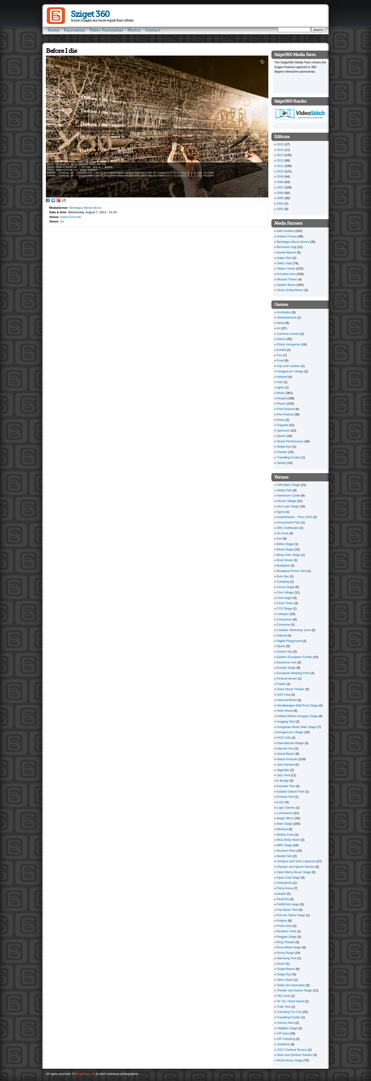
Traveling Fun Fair (289, 1012)
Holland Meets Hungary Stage (297, 716)
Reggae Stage (286, 936)
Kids (280, 382)
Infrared (282, 377)
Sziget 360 (90, 14)
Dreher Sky (284, 651)
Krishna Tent (285, 796)
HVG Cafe (284, 737)
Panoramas (74, 30)
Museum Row (286, 850)
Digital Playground (289, 641)
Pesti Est (283, 899)
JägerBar (283, 770)
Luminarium (285, 813)
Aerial (280, 323)
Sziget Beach (286, 969)
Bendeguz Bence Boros (85, 207)
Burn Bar (283, 576)
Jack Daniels (285, 764)
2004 (280, 203)
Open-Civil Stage (288, 877)
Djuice (281, 646)
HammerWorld (287, 700)
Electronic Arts (286, 662)
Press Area (284, 926)
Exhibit (281, 350)
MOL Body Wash (288, 839)
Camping (283, 581)
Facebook (48, 200)
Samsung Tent (286, 958)
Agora (281, 512)
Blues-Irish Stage (288, 555)
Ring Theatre (286, 942)
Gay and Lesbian (288, 366)
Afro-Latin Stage (288, 506)
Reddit (64, 200)
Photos (134, 30)
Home (53, 30)
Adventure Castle (288, 495)
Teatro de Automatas (291, 985)
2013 (280, 155)
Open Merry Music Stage (294, 872)
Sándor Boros (286, 285)
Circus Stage (285, 587)
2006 (280, 193)
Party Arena (285, 888)
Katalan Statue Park (290, 791)
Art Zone (282, 533)
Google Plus (58, 200)
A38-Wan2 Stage (288, 485)
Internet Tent (285, 748)
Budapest (283, 565)
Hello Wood (285, 710)
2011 (280, 166)
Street (281, 963)
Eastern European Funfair (294, 657)
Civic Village (285, 592)
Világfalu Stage (287, 1028)
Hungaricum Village (290, 371)
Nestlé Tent (284, 856)
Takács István (286, 268)
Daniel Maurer (286, 252)
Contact (152, 30)
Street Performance (290, 441)
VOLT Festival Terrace (292, 1049)
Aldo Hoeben (285, 231)
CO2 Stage (284, 608)
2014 (280, 150)
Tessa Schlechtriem (290, 290)
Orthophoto (284, 883)
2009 (280, 176)
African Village (286, 501)
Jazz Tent (283, 775)
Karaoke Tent (286, 786)
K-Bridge (283, 780)
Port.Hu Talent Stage (291, 915)
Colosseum (284, 619)
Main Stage (284, 823)
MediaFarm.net (85, 1074)
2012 (280, 160)
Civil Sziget (284, 598)
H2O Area (283, 694)
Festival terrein (287, 678)
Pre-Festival (285, 414)
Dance (281, 339)
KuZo (280, 802)
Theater (282, 452)
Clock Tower (285, 603)
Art (62, 221)
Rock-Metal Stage (289, 947)
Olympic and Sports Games (295, 866)
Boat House (285, 560)
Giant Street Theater (291, 689)
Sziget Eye (284, 446)
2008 (280, 182)
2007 (280, 187)
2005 (280, 198)
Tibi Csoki (283, 996)
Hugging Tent (286, 721)
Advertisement (286, 317)
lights (280, 387)
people (281, 893)
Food (280, 360)
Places (281, 403)
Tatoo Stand (285, 979)
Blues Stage (285, 549)
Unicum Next (285, 1022)
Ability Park (284, 490)
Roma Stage (285, 953)
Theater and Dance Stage (294, 990)
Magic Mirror (285, 818)
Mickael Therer (287, 279)
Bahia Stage (285, 544)
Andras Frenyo (287, 236)
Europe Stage (286, 667)
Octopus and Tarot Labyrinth (296, 861)
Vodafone (283, 1044)
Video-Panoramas (106, 30)
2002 (280, 209)
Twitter (53, 200)
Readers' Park (286, 931)
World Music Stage (290, 1060)
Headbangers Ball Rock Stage (297, 705)
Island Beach (286, 753)
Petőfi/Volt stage (288, 904)
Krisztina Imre (286, 274)
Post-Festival (286, 409)
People (281, 398)
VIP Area (283, 1033)
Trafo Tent (284, 1006)
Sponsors (283, 430)
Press (281, 420)
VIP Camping (286, 1039)
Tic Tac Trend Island (290, 1001)
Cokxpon (283, 614)
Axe (279, 538)
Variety (281, 463)
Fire (279, 355)
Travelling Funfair (288, 457)
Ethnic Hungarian (288, 344)
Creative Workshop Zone (294, 630)
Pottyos (282, 920)
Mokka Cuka (285, 834)
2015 (280, 144)
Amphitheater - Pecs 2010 (294, 517)
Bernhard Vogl (286, 247)
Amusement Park (288, 522)
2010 (280, 171)
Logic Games (286, 807)
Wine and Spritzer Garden (294, 1055)
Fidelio (281, 684)
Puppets (282, 425)
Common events (288, 334)
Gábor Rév (284, 258)
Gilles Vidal (284, 263)
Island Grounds (70, 217)
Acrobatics (284, 312)
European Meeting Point (293, 673)
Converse (283, 624)
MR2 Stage (284, 845)
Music (281, 393)
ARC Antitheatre (288, 528)
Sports (281, 436)
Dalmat (282, 635)
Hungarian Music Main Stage (296, 727)
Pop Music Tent (287, 909)
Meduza (282, 829)
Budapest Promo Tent (291, 571)
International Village (290, 743)
